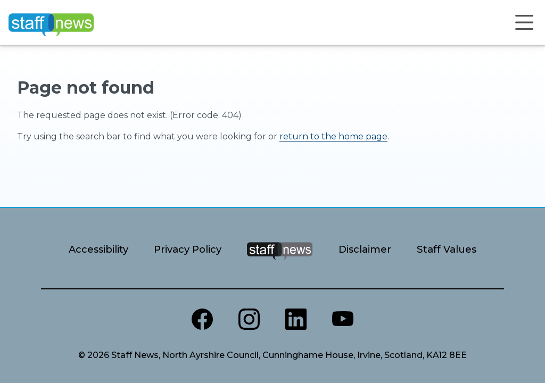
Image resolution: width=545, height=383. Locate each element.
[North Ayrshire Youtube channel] (342, 319)
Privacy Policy (187, 249)
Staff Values (446, 249)
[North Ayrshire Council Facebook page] (202, 319)
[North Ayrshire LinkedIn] (296, 319)
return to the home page (333, 136)
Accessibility (98, 249)
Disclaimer (364, 249)
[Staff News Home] (279, 264)
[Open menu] (524, 22)
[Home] (51, 22)
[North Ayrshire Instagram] (249, 319)
